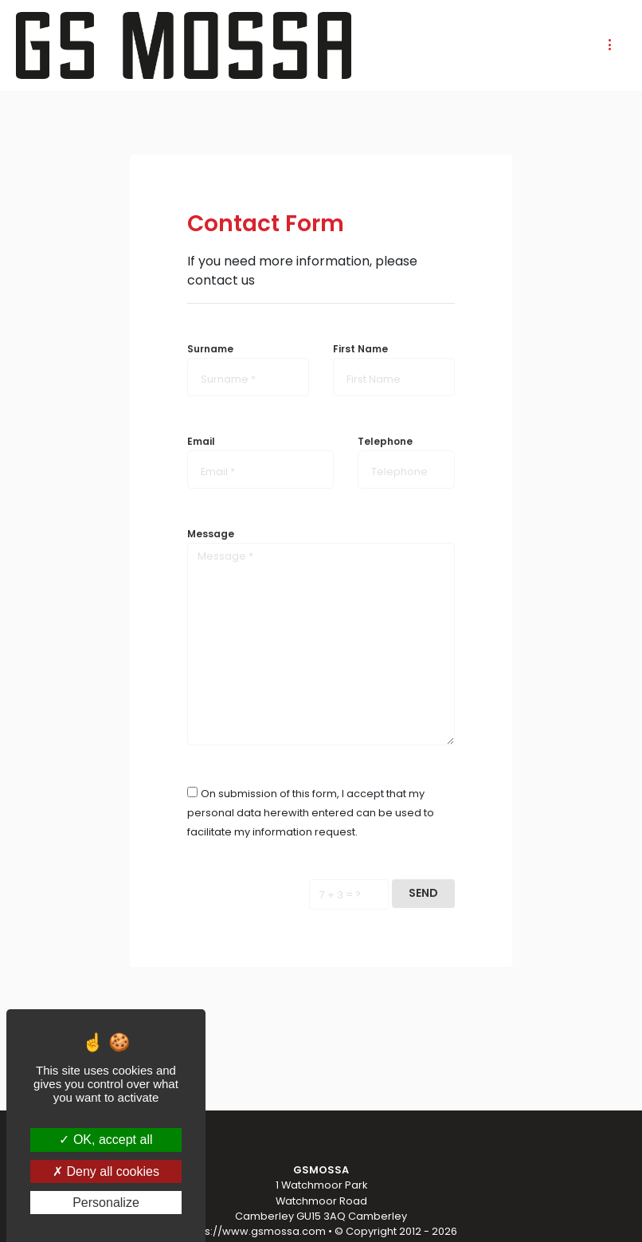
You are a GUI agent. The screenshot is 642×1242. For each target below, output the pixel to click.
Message (210, 533)
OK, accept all (105, 1139)
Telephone (385, 441)
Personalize (105, 1202)
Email (201, 441)
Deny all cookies (106, 1171)
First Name (360, 349)
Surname (210, 349)
